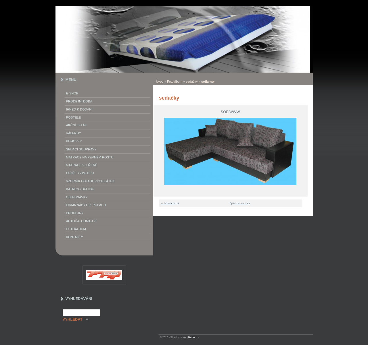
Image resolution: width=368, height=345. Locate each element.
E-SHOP (72, 93)
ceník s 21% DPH (80, 173)
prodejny (75, 213)
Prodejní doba (79, 101)
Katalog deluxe (80, 189)
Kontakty (74, 237)
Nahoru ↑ (194, 337)
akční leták (76, 125)
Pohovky (74, 141)
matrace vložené (81, 165)
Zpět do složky (239, 203)
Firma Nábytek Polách (86, 205)
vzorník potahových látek (90, 181)
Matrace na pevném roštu (90, 157)
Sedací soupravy (81, 149)
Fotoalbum (174, 81)
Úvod (160, 81)
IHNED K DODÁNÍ (79, 109)
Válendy (73, 133)
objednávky (77, 197)
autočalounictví (81, 221)
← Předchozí (169, 203)
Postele (73, 117)
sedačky (192, 81)
